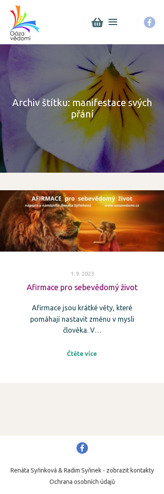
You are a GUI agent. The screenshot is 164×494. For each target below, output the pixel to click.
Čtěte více (82, 353)
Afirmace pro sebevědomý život (82, 287)
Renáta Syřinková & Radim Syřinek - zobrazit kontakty (82, 470)
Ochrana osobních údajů (82, 481)
